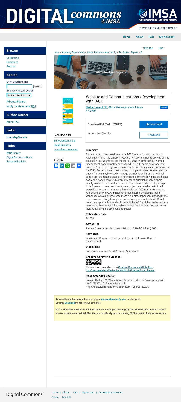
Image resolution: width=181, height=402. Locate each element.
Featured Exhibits (16, 161)
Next (161, 48)
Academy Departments (73, 52)
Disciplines (12, 62)
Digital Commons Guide (20, 157)
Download (154, 124)
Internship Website (17, 137)
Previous (148, 48)
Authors (11, 66)
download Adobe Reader (113, 299)
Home (57, 52)
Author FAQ (13, 121)
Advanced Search (16, 101)
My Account (88, 392)
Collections (13, 57)
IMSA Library (14, 153)
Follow (164, 107)
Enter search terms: (17, 81)
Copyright (66, 397)
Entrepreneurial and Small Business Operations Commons (66, 145)
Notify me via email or (21, 106)
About (66, 392)
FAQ (75, 392)
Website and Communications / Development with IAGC (126, 99)
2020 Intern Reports (128, 52)
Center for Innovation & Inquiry (101, 52)
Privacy (55, 397)
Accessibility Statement (111, 392)
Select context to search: (20, 90)
